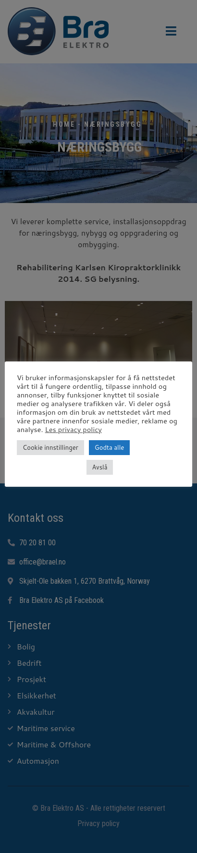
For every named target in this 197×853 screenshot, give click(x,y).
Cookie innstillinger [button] (50, 447)
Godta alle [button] (109, 447)
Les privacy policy (73, 429)
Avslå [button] (100, 467)
